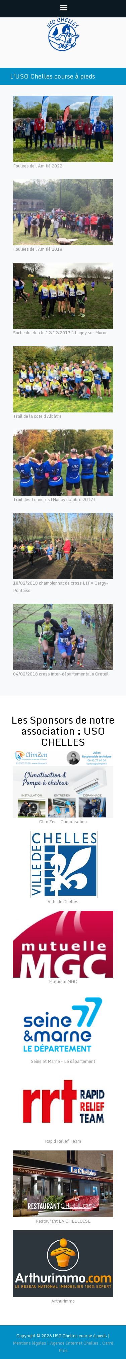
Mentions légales (29, 1343)
